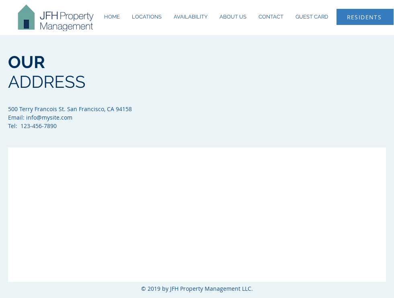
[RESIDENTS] (365, 17)
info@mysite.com (49, 117)
